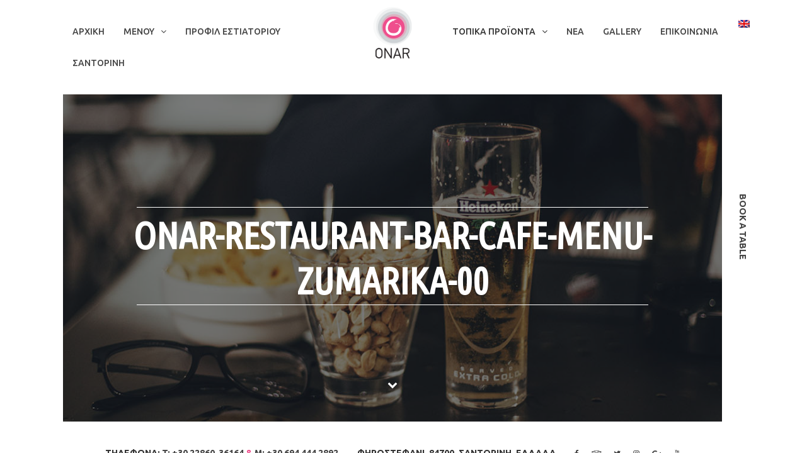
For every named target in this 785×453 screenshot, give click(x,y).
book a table (743, 227)
